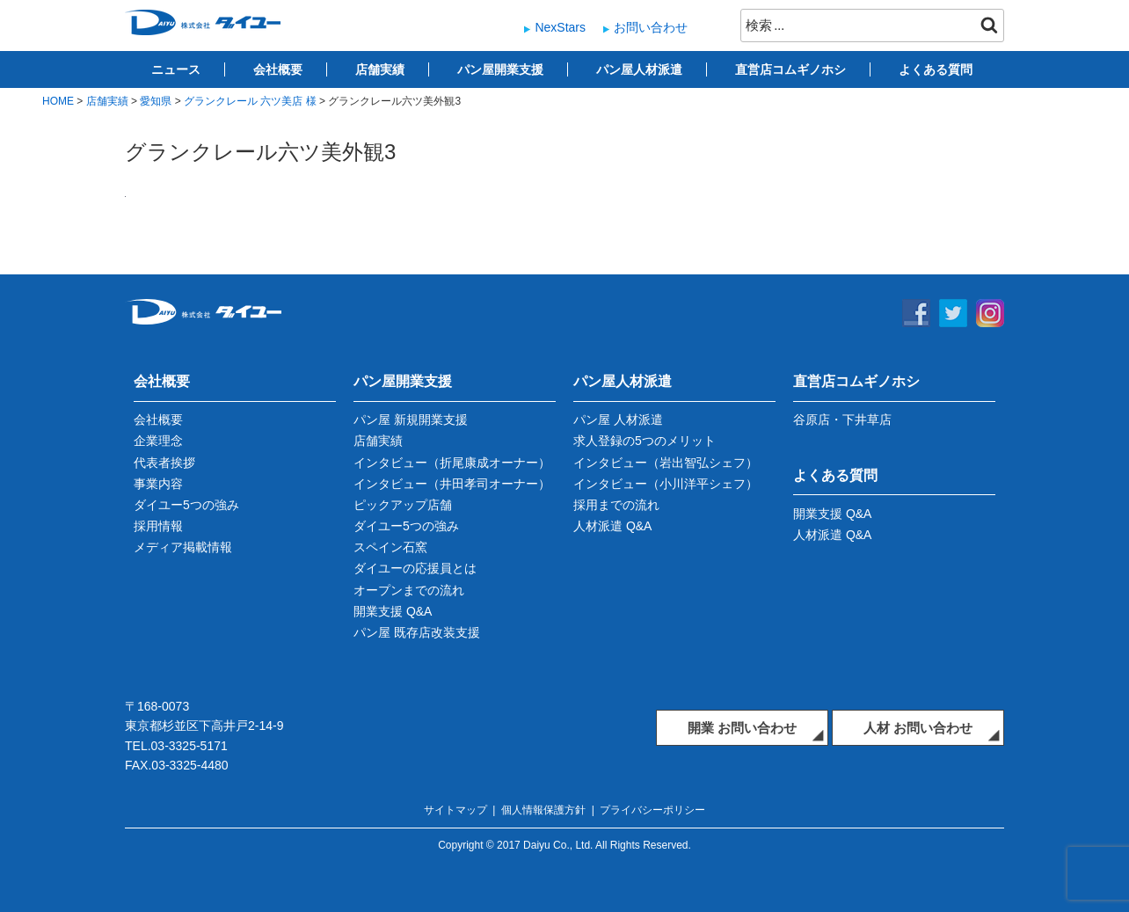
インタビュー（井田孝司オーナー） (451, 484)
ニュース (175, 69)
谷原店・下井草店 (842, 419)
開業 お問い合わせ (742, 727)
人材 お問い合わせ (917, 727)
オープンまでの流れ (408, 590)
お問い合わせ (651, 27)
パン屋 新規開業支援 (410, 419)
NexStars (560, 27)
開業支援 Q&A (392, 611)
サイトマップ (455, 810)
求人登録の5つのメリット (644, 441)
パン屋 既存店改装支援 (416, 632)
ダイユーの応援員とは (415, 568)
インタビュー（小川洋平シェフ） (665, 484)
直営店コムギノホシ (790, 69)
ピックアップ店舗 (402, 505)
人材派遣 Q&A (612, 526)
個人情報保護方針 (543, 810)
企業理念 (158, 441)
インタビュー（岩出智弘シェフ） (665, 463)
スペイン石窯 (390, 547)
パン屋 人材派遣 (618, 419)
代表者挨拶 (164, 463)
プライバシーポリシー (652, 810)
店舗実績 (379, 69)
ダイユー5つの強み (186, 505)
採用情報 (158, 526)
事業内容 (158, 484)
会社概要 (277, 69)
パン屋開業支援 (500, 69)
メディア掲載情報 (183, 547)
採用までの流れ (616, 505)
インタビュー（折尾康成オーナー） (451, 463)
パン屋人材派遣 (639, 69)
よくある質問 (935, 69)
